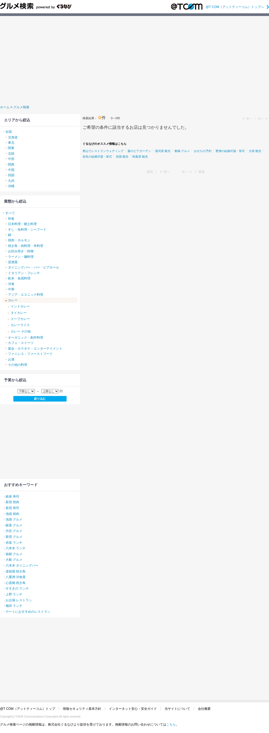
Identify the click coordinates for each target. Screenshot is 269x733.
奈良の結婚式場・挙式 (97, 156)
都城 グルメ (182, 151)
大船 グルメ (14, 560)
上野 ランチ (14, 594)
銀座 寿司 (12, 496)
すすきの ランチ (17, 588)
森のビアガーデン (139, 151)
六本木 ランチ (16, 548)
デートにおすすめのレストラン (28, 612)
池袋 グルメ (14, 519)
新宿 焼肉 (12, 502)
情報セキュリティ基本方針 (82, 709)
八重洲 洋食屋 (16, 577)
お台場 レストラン (19, 600)
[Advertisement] (134, 59)
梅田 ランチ (14, 606)
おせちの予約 (202, 151)
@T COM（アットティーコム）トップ (27, 709)
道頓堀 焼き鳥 (16, 571)
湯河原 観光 (162, 151)
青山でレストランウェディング (103, 151)
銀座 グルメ (14, 525)
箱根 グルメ (14, 554)
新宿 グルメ (14, 537)
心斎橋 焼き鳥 (16, 583)
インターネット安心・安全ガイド (133, 709)
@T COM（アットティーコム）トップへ (237, 7)
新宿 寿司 (12, 508)
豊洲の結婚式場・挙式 (230, 151)
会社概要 (204, 709)
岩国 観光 (122, 156)
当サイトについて (177, 709)
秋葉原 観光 (140, 156)
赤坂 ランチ (14, 542)
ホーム (5, 107)
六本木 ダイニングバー (22, 565)
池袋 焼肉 (12, 514)
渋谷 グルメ (14, 531)
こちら (171, 724)
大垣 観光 (255, 151)
